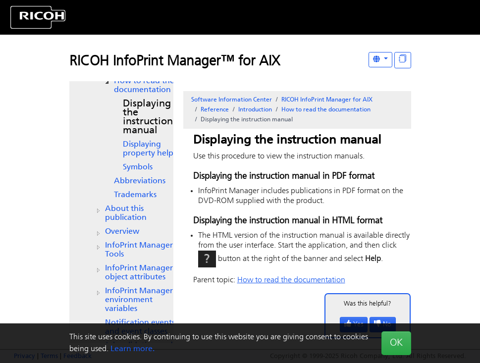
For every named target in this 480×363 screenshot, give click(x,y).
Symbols (138, 167)
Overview (122, 232)
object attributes (139, 272)
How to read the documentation (144, 85)
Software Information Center (231, 100)
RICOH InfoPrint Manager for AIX (327, 100)
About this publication (126, 213)
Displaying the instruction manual (148, 117)
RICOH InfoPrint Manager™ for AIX (174, 62)
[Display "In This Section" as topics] (402, 60)
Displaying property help (148, 149)
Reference (215, 110)
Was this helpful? (367, 304)
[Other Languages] (380, 59)
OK (396, 343)
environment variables (139, 300)
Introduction (255, 110)
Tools (139, 250)
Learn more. (132, 349)
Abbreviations (139, 181)
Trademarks (135, 195)
